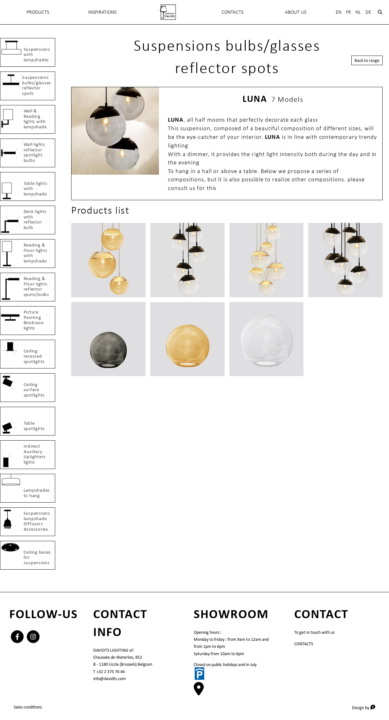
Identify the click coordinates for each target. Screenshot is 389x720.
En (338, 12)
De (368, 12)
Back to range (367, 60)
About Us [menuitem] (295, 12)
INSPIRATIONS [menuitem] (102, 12)
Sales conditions (28, 707)
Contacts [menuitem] (232, 12)
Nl (358, 12)
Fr (348, 12)
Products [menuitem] (37, 12)
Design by (366, 707)
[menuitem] (168, 12)
